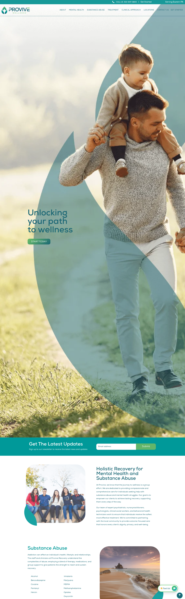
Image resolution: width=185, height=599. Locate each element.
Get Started (146, 2)
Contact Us (163, 10)
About (63, 10)
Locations (149, 10)
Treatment (114, 10)
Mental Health (77, 10)
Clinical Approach (132, 10)
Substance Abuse (96, 10)
